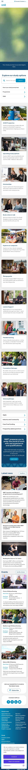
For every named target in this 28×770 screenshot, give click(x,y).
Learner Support (8, 307)
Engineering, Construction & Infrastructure (5, 725)
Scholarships (7, 184)
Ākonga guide (7, 276)
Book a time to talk (9, 215)
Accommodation (5, 741)
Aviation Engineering (6, 715)
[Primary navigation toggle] (2, 1)
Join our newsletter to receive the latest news (14, 687)
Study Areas (5, 711)
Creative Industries (6, 722)
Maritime (18, 713)
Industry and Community (11, 419)
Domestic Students (20, 1)
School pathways (8, 399)
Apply (4, 96)
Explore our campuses (10, 245)
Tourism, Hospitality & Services (21, 728)
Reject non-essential (14, 761)
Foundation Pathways (10, 368)
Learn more (14, 459)
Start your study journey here (11, 87)
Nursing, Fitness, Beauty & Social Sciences (20, 719)
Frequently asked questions (12, 429)
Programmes (6, 92)
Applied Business (5, 713)
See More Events (21, 572)
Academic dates (5, 737)
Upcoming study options (11, 153)
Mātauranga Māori (20, 715)
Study (3, 735)
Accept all (14, 756)
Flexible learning (8, 337)
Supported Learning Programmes (21, 724)
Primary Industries (20, 722)
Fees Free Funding (9, 424)
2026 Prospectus (8, 123)
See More (22, 473)
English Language (6, 729)
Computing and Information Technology (5, 719)
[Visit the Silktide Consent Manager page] (23, 765)
